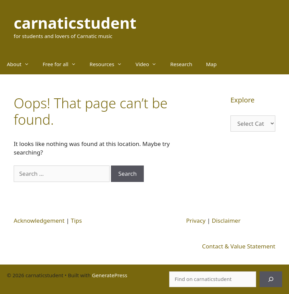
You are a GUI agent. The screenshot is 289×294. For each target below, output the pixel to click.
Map (211, 64)
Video (150, 64)
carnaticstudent (75, 22)
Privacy (196, 220)
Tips (76, 220)
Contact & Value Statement (238, 246)
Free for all (63, 64)
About (21, 64)
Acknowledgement (39, 220)
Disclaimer (226, 220)
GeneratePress (109, 275)
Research (181, 64)
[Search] (271, 279)
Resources (109, 64)
